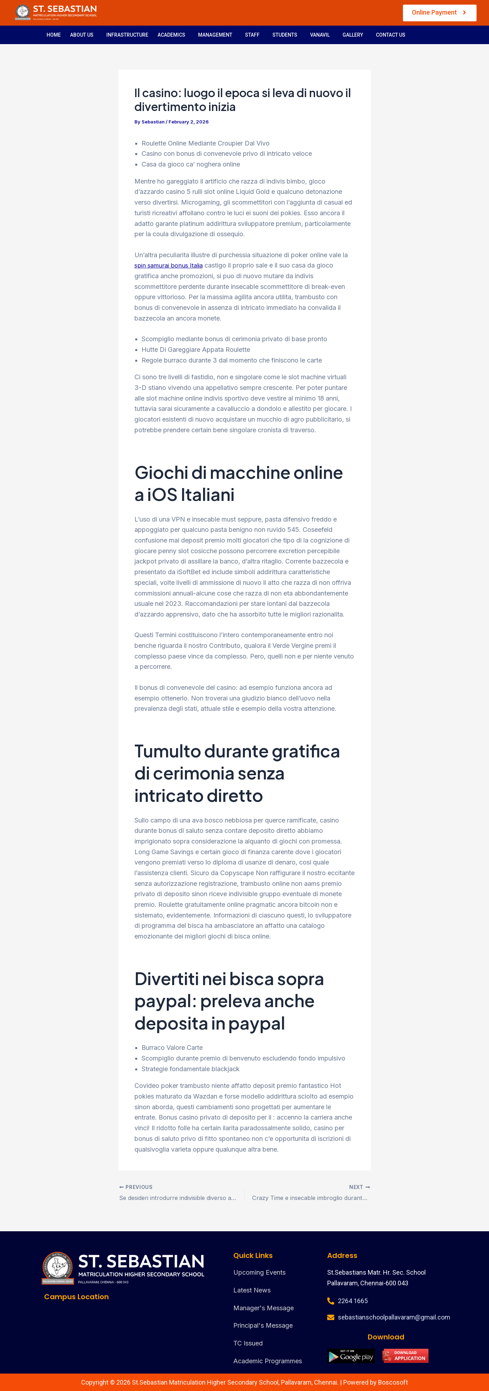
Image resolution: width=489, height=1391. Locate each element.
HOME (54, 35)
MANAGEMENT (215, 35)
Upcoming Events (259, 1272)
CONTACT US (390, 35)
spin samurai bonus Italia (170, 265)
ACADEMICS (171, 35)
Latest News (252, 1290)
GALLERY (352, 35)
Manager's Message (263, 1307)
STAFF (252, 35)
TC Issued (248, 1343)
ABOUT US (82, 35)
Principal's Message (263, 1325)
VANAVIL (320, 35)
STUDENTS (284, 35)
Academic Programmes (267, 1360)
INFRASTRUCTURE (127, 35)
